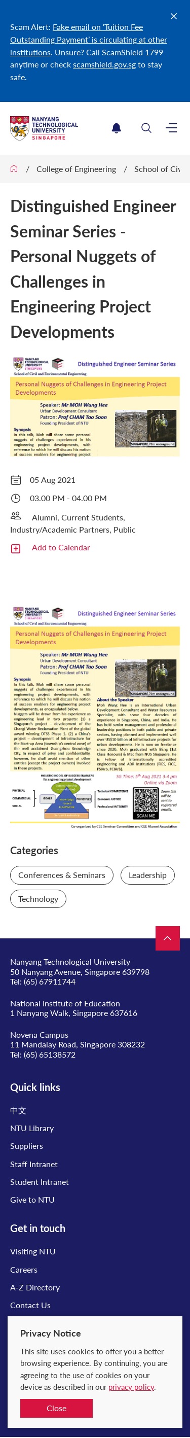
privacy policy (131, 1386)
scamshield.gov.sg (104, 64)
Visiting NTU (33, 1251)
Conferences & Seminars (61, 875)
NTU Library (32, 1128)
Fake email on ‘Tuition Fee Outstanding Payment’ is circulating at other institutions (88, 39)
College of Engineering (76, 168)
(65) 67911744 (49, 981)
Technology (38, 898)
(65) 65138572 (49, 1054)
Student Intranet (39, 1181)
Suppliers (26, 1145)
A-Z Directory (35, 1287)
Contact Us (30, 1305)
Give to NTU (32, 1199)
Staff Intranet (34, 1164)
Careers (23, 1269)
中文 (18, 1110)
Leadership (148, 875)
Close (56, 1408)
